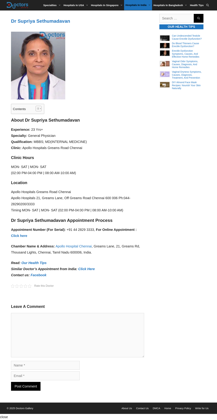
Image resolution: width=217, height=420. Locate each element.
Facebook (38, 275)
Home (167, 408)
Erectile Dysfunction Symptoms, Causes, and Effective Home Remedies (185, 53)
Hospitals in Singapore (107, 5)
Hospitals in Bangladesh (171, 5)
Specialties (52, 5)
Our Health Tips (34, 263)
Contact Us (142, 408)
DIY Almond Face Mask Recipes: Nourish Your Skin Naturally (186, 85)
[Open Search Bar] (207, 5)
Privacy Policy (183, 408)
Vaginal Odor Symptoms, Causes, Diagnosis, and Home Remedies (185, 64)
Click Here (86, 269)
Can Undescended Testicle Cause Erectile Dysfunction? (187, 37)
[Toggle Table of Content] (37, 108)
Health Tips (197, 5)
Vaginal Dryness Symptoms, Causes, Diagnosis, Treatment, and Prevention (187, 74)
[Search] (198, 18)
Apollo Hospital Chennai (74, 246)
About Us (127, 408)
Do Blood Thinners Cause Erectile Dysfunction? (185, 45)
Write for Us (202, 408)
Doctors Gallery (24, 408)
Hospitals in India (138, 5)
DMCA (156, 408)
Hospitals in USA (77, 5)
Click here (19, 236)
